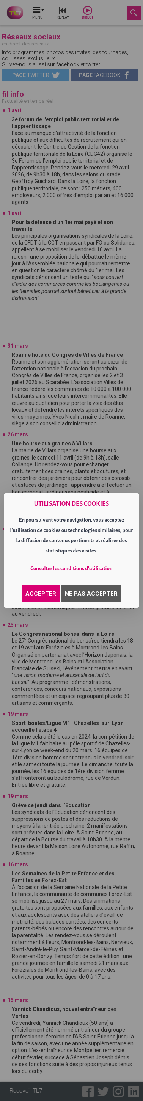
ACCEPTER (40, 593)
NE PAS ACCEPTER (91, 593)
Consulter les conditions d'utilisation (71, 568)
